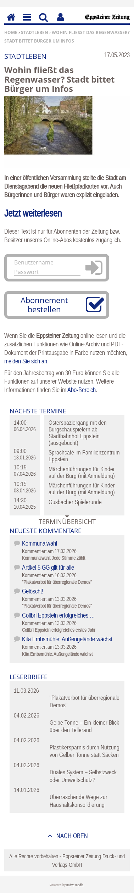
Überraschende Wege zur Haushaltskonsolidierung (78, 800)
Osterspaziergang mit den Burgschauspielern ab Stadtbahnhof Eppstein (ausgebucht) (78, 432)
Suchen (43, 22)
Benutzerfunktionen (60, 22)
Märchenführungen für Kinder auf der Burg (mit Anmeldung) (82, 472)
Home (10, 32)
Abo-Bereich (81, 390)
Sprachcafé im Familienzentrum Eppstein (84, 456)
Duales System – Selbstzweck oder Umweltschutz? (83, 776)
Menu (26, 22)
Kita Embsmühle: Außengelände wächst (67, 639)
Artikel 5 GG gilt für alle (48, 567)
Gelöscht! (32, 591)
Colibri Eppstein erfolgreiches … (58, 615)
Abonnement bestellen (44, 304)
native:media (75, 885)
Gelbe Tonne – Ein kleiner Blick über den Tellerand (84, 726)
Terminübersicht (67, 521)
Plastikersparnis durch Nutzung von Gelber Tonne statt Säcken (84, 751)
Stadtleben (34, 32)
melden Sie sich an (25, 361)
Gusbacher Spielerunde (75, 502)
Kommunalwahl (39, 543)
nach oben (71, 835)
